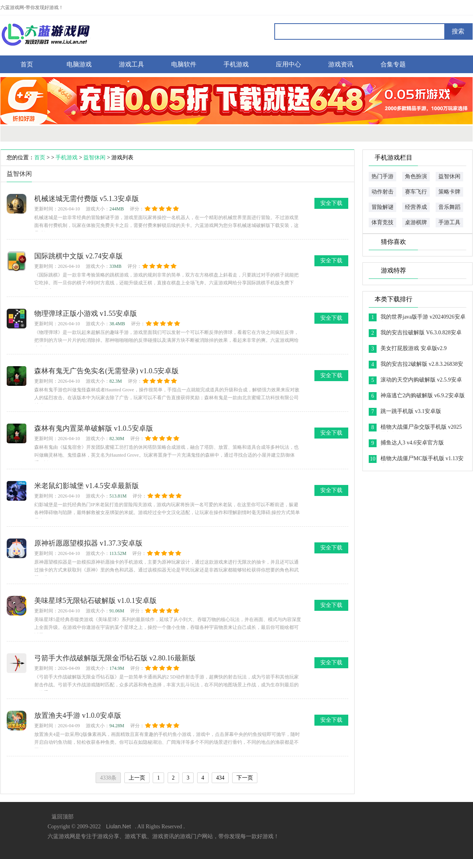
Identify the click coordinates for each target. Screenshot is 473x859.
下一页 (244, 778)
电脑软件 (183, 64)
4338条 (108, 778)
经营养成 (416, 207)
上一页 (137, 778)
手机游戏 (236, 64)
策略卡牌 (449, 192)
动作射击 (382, 192)
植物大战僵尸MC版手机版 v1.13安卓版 (422, 459)
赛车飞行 (416, 192)
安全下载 (331, 203)
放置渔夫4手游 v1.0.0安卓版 (77, 715)
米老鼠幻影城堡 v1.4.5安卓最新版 (86, 486)
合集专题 (393, 64)
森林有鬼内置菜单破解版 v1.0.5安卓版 (93, 428)
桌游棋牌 (416, 222)
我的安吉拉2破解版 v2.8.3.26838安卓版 (422, 365)
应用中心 (288, 64)
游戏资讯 (340, 64)
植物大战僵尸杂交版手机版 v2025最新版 (421, 427)
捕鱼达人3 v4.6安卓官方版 (412, 443)
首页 (26, 64)
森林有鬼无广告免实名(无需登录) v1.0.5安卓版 (106, 371)
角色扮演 (416, 176)
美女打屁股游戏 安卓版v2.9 (414, 348)
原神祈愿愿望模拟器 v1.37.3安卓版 (88, 543)
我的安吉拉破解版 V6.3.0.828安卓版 (421, 333)
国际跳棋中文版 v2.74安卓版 (78, 256)
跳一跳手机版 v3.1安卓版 (411, 411)
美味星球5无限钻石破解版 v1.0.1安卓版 (95, 601)
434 (220, 778)
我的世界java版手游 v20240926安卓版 (423, 317)
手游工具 (449, 222)
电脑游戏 (79, 64)
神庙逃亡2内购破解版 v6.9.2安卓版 (423, 395)
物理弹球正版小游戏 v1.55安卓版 (85, 313)
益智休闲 (94, 157)
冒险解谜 (382, 207)
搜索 (458, 31)
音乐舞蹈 (449, 207)
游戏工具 (131, 64)
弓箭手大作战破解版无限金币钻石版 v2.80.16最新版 (115, 658)
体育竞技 (382, 222)
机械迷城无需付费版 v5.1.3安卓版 (86, 199)
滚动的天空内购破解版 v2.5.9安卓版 (421, 380)
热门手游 (382, 176)
